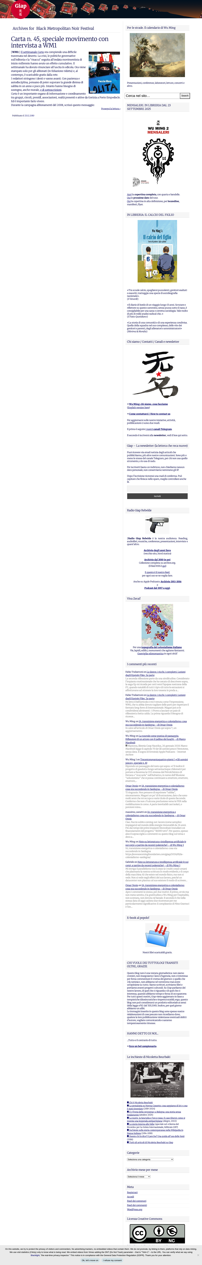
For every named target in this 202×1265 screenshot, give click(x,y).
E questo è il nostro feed (157, 572)
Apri (129, 194)
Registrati (132, 1192)
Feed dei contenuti (136, 1201)
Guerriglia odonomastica (150, 653)
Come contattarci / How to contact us (149, 413)
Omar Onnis (131, 785)
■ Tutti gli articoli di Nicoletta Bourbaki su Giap (150, 1142)
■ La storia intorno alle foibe (140, 1124)
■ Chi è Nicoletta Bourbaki (140, 1102)
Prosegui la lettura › (110, 108)
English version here (138, 407)
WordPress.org (134, 1209)
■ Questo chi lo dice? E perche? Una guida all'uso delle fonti (155, 1136)
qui (163, 566)
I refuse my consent (112, 1260)
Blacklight (35, 1255)
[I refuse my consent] (198, 1255)
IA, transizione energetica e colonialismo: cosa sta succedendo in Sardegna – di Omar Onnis (155, 815)
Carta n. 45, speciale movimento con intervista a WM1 (60, 42)
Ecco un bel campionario (142, 1046)
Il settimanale (32, 52)
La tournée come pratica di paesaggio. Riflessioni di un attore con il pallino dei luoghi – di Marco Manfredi (155, 739)
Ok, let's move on (90, 1260)
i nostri (159, 429)
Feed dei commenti (137, 1205)
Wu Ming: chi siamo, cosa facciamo (148, 404)
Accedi (130, 1196)
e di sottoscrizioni (50, 89)
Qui (129, 197)
